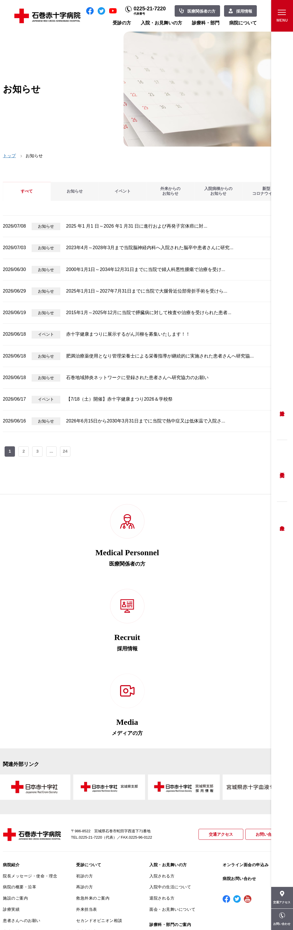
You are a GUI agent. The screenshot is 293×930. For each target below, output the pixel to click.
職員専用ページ (271, 912)
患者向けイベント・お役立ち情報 (30, 882)
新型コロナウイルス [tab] (266, 191)
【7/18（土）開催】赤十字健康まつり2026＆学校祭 (119, 399)
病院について (243, 22)
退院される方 (161, 752)
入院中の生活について (170, 741)
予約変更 (282, 471)
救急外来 (282, 521)
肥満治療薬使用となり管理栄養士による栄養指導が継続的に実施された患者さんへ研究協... (160, 355)
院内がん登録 (15, 857)
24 (66, 452)
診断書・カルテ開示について (103, 836)
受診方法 (282, 409)
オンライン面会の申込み (246, 719)
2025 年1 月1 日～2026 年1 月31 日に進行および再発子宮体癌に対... (136, 226)
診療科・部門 (205, 22)
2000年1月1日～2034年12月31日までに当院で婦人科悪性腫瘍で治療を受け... (145, 269)
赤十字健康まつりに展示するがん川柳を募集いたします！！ (128, 334)
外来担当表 (86, 764)
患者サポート (88, 847)
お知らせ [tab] (74, 191)
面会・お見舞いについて (172, 764)
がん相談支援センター (24, 868)
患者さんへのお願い (22, 775)
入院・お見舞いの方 (161, 22)
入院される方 (161, 730)
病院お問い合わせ (239, 733)
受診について (88, 719)
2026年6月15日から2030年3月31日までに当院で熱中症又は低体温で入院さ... (145, 420)
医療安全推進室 (17, 831)
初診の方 (84, 730)
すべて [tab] (27, 191)
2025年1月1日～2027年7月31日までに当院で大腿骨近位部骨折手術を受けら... (146, 291)
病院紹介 (11, 719)
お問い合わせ (267, 689)
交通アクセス (218, 689)
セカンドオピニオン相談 (99, 775)
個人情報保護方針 (19, 808)
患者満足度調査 (17, 819)
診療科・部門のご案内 (170, 779)
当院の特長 (13, 786)
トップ (9, 155)
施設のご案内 (15, 752)
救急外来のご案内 (92, 752)
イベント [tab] (122, 191)
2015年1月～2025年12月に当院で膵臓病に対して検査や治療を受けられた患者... (148, 312)
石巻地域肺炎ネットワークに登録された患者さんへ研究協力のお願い (137, 377)
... (52, 452)
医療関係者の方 (201, 11)
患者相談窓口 (88, 786)
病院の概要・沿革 (19, 741)
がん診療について (19, 846)
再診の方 (84, 741)
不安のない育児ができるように (103, 822)
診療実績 (11, 764)
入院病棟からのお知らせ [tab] (218, 191)
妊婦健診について (92, 797)
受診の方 (122, 22)
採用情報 (244, 11)
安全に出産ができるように (101, 808)
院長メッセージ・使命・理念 (30, 730)
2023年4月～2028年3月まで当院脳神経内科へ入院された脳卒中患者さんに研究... (149, 247)
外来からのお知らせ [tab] (170, 191)
